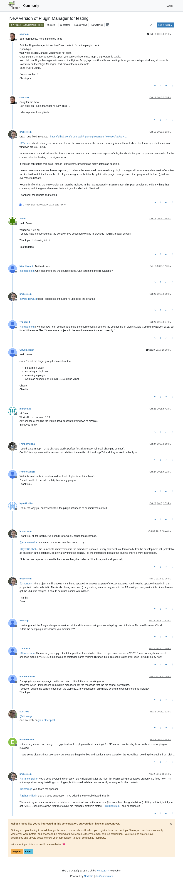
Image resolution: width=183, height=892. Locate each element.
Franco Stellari (27, 472)
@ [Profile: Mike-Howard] (28, 298)
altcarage (24, 620)
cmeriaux (24, 34)
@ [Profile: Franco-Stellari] (28, 542)
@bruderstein (42, 266)
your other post (46, 720)
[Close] (171, 824)
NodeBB (88, 876)
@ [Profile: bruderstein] (26, 270)
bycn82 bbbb (26, 503)
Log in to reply (165, 25)
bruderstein (25, 132)
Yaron (22, 218)
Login (28, 851)
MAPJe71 (24, 711)
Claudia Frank (26, 350)
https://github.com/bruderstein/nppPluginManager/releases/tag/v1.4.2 (88, 136)
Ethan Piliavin (26, 739)
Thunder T (24, 322)
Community (31, 5)
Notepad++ (103, 870)
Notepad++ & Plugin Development (26, 25)
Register (17, 851)
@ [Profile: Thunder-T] (26, 583)
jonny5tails (25, 409)
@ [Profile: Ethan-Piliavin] (28, 795)
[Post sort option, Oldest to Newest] (151, 24)
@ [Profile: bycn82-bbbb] (27, 549)
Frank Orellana (27, 444)
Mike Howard (26, 266)
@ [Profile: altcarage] (25, 716)
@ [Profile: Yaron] (24, 143)
